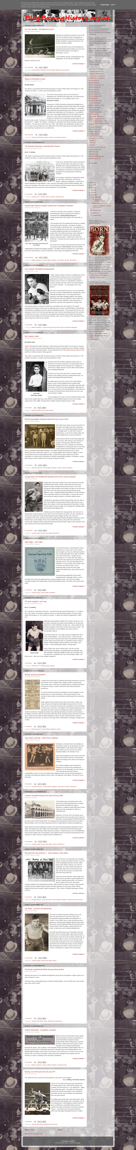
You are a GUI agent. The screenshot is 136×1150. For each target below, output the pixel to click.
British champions (37, 260)
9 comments (28, 407)
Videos (54, 960)
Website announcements (62, 70)
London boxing (46, 327)
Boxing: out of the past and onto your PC (40, 1072)
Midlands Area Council (95, 105)
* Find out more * (94, 339)
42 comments (28, 194)
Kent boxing (58, 137)
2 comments (28, 726)
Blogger (78, 1143)
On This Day (92, 114)
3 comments (28, 1121)
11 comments (28, 324)
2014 (92, 187)
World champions (67, 468)
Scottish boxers (93, 131)
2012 (92, 192)
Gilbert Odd (28, 346)
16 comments (28, 841)
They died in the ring (95, 136)
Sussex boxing (93, 133)
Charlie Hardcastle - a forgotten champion (40, 1030)
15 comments (28, 530)
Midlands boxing (93, 107)
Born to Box (92, 257)
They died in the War (63, 260)
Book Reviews (93, 80)
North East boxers (37, 468)
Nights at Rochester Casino (35, 79)
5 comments (28, 663)
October (95, 213)
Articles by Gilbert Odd (38, 410)
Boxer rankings (50, 665)
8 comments (28, 590)
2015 (92, 185)
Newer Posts (30, 1130)
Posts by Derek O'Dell (57, 327)
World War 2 (56, 533)
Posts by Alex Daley (46, 533)
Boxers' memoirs (49, 137)
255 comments (29, 134)
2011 (92, 195)
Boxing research (36, 729)
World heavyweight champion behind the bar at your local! (46, 419)
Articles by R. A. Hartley (38, 196)
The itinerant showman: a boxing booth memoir (42, 146)
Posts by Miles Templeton (49, 260)
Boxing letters (93, 91)
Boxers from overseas (95, 85)
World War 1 (73, 260)
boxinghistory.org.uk (75, 35)
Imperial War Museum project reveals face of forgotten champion (49, 206)
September (96, 215)
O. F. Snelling (78, 611)
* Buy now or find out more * (97, 277)
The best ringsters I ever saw (36, 601)
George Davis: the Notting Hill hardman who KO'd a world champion (50, 477)
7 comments (28, 1018)
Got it (113, 5)
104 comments (29, 257)
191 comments (29, 67)
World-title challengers (71, 327)
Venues (64, 137)
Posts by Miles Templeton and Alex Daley (43, 70)
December (96, 197)
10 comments (28, 958)
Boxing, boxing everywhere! (35, 675)
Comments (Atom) (37, 1133)
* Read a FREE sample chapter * (98, 275)
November (96, 210)
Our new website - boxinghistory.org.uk (39, 29)
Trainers (91, 140)
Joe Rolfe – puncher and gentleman (38, 909)
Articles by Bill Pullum (38, 137)
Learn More (104, 5)
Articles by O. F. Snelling (38, 665)
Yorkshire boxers (62, 1065)
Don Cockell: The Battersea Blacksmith (39, 269)
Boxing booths (60, 196)
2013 (92, 190)
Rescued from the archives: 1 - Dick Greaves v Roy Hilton (46, 853)
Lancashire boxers (37, 786)
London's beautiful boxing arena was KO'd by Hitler (44, 796)
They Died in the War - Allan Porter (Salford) (41, 738)
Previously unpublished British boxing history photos (44, 969)
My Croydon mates (32, 336)
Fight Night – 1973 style (34, 542)
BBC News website (66, 211)
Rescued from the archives (75, 899)
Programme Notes (94, 127)
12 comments (28, 465)
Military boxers (93, 109)
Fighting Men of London (96, 317)
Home (59, 1130)
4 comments (28, 784)
